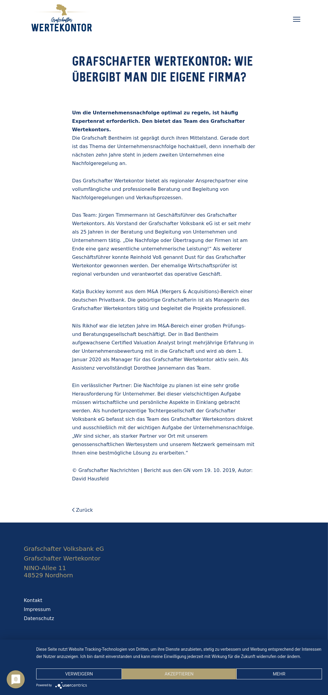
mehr (279, 674)
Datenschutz (39, 618)
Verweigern (79, 674)
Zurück (82, 510)
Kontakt (33, 600)
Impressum (37, 609)
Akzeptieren (179, 674)
